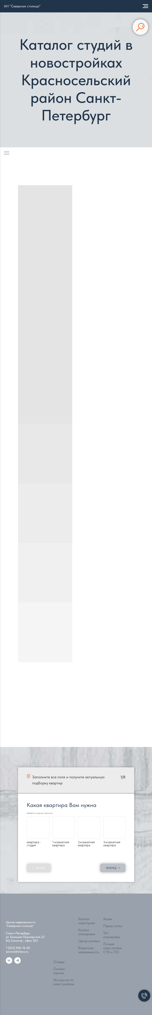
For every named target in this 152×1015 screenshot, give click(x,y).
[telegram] (17, 962)
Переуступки (112, 926)
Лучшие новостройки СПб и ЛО (112, 948)
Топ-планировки (111, 935)
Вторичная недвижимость (88, 950)
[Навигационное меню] (145, 6)
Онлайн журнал (59, 971)
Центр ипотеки (89, 941)
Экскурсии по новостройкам (63, 982)
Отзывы (58, 962)
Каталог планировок (86, 932)
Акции (107, 919)
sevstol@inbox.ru (17, 951)
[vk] (9, 962)
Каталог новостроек (86, 921)
